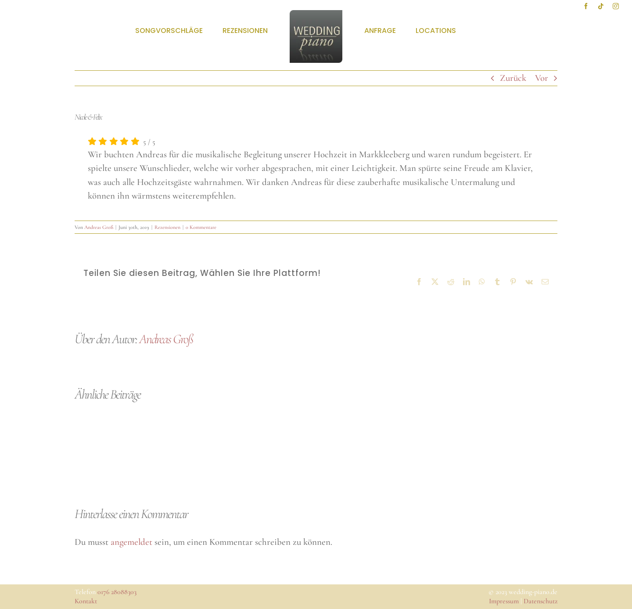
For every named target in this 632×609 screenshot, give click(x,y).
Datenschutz (540, 601)
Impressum (504, 601)
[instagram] (616, 6)
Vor (541, 77)
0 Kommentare (201, 227)
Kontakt (86, 601)
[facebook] (586, 6)
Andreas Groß (98, 227)
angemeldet (131, 541)
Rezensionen (167, 227)
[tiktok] (601, 6)
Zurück (513, 77)
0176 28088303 (116, 591)
